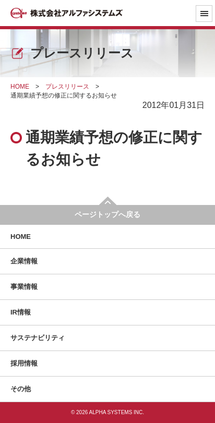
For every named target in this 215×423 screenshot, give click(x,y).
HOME (20, 236)
